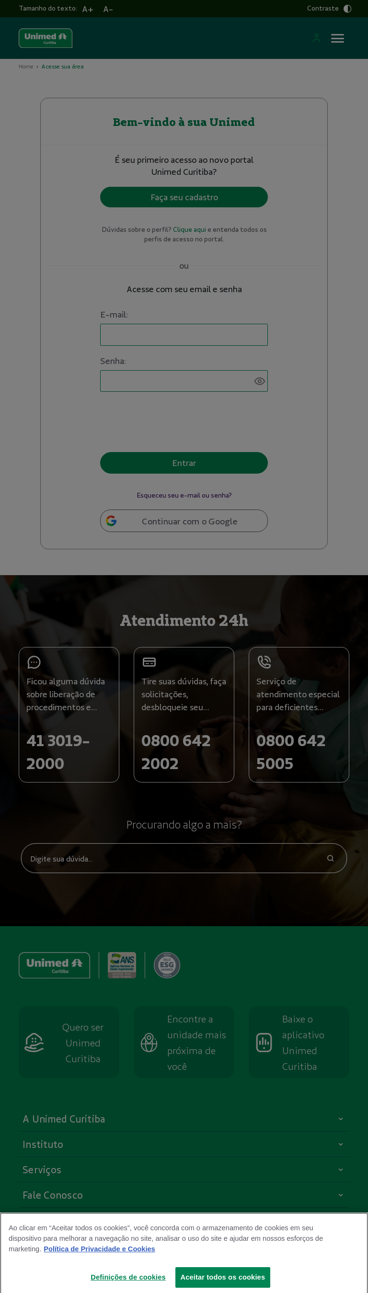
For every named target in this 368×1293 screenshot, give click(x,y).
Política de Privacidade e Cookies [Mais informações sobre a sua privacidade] (99, 1255)
